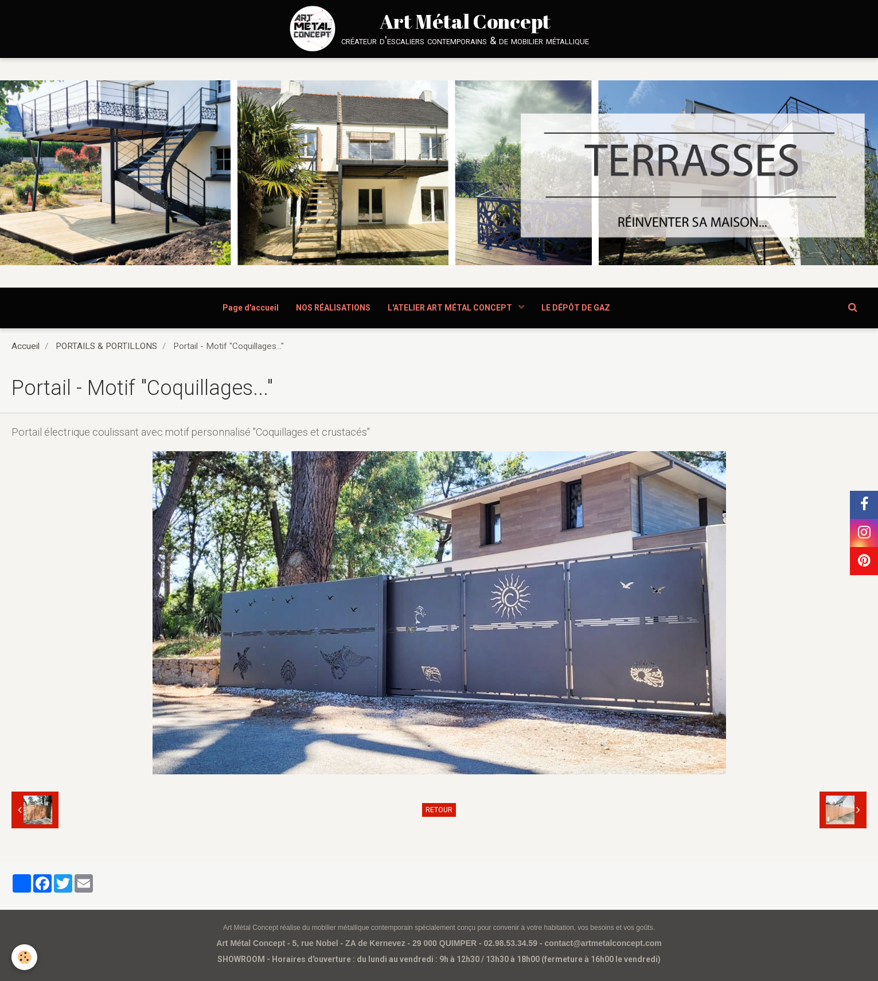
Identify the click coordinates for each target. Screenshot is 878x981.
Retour (439, 810)
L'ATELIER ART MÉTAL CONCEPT (451, 307)
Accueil (25, 346)
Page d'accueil (251, 307)
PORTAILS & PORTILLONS (106, 346)
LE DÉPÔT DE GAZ (575, 307)
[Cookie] (24, 957)
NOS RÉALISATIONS (333, 307)
